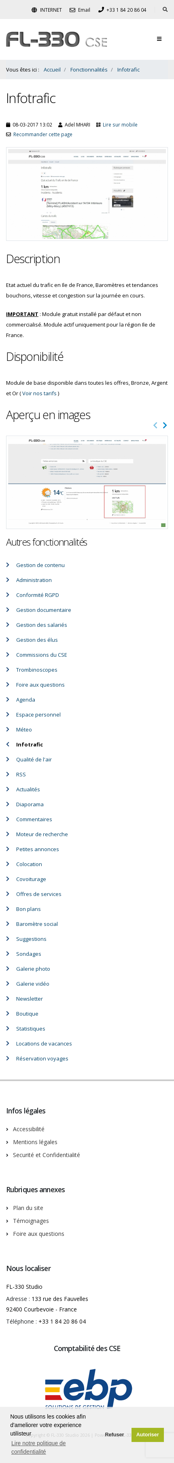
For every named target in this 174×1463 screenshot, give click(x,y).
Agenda (25, 699)
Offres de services (39, 894)
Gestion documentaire (43, 609)
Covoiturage (31, 879)
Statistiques (30, 1028)
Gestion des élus (37, 639)
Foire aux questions (40, 684)
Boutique (27, 1013)
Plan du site (28, 1208)
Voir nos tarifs (39, 393)
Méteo (24, 729)
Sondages (28, 953)
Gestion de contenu (40, 565)
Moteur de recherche (42, 834)
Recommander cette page (42, 134)
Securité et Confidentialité (46, 1155)
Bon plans (28, 909)
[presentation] (155, 426)
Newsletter (29, 998)
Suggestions (31, 938)
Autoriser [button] (147, 1435)
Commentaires (34, 819)
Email (80, 9)
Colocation (29, 864)
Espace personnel (38, 714)
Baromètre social (37, 924)
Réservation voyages (42, 1058)
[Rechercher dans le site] (165, 9)
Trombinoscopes (36, 669)
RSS (21, 774)
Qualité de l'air (34, 759)
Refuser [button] (114, 1435)
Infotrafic (29, 744)
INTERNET (47, 9)
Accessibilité (29, 1129)
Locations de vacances (44, 1043)
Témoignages (31, 1221)
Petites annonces (37, 849)
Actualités (28, 789)
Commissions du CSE (41, 654)
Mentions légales (35, 1142)
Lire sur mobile (120, 124)
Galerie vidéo (32, 983)
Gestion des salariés (41, 624)
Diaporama (30, 804)
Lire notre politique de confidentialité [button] (38, 1447)
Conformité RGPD (37, 595)
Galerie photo (33, 968)
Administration (34, 580)
